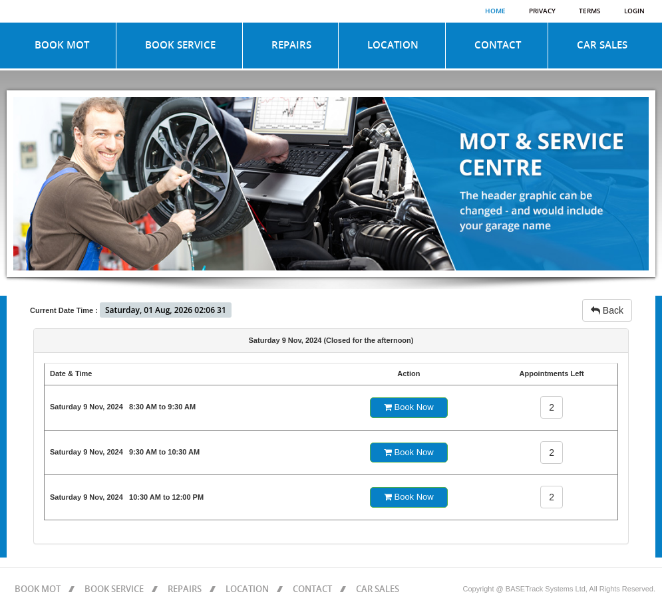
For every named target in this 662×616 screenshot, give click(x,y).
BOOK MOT (62, 45)
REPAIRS (291, 45)
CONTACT (497, 45)
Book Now (409, 407)
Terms (590, 11)
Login (634, 11)
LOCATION (392, 45)
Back (607, 310)
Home (495, 11)
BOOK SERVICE (180, 45)
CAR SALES (602, 45)
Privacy (542, 11)
